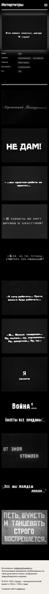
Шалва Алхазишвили (24, 58)
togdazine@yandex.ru (23, 568)
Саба (19, 54)
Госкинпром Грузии (24, 67)
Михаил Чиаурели (23, 62)
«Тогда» (17, 581)
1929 (19, 71)
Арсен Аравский (38, 58)
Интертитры (12, 5)
